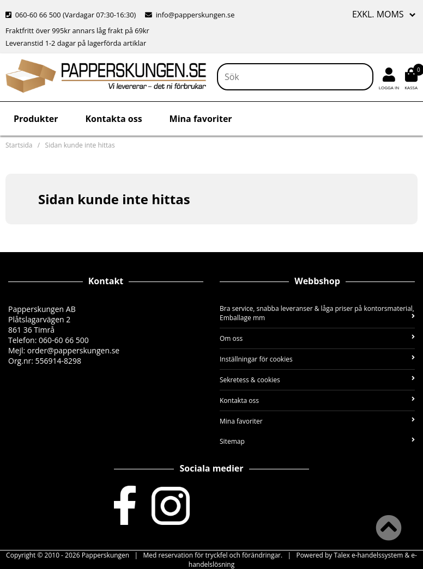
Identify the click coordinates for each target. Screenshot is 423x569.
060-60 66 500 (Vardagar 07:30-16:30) (71, 15)
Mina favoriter (201, 119)
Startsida (18, 145)
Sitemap (317, 441)
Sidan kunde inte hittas (80, 145)
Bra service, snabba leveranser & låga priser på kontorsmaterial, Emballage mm (317, 313)
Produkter (36, 119)
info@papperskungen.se (189, 15)
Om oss (317, 338)
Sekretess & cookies (317, 379)
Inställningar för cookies (317, 359)
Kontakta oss (113, 119)
